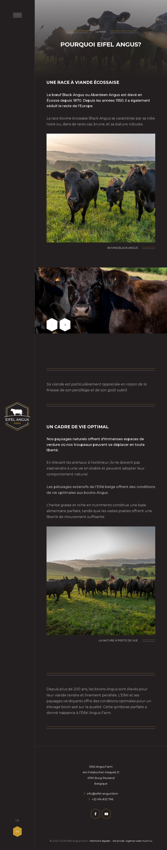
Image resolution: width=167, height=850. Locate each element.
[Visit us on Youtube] (106, 814)
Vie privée (118, 840)
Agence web (133, 840)
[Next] (65, 324)
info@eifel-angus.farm (102, 793)
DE (17, 820)
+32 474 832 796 (102, 799)
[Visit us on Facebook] (95, 814)
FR (17, 831)
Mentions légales (100, 840)
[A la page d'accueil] (17, 416)
